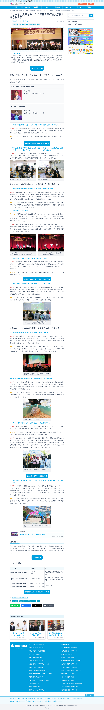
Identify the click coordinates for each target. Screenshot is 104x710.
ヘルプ (60, 701)
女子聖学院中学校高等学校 (69, 664)
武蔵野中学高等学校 (34, 687)
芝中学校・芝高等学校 (35, 657)
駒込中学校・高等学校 (35, 654)
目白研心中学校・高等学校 (36, 690)
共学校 (20, 24)
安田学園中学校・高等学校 (69, 690)
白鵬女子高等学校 (34, 683)
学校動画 (89, 7)
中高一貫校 (14, 24)
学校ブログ (78, 7)
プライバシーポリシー (37, 701)
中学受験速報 (66, 699)
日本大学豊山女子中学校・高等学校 (39, 680)
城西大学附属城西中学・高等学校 (71, 661)
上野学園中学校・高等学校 (36, 648)
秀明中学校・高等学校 (67, 657)
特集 (47, 7)
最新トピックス (58, 699)
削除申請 (55, 701)
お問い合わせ (48, 701)
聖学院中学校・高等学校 (36, 667)
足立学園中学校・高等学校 (36, 644)
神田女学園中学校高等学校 (69, 648)
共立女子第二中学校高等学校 (37, 651)
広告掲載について (20, 701)
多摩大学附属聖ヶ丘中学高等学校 (71, 670)
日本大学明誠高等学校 (67, 680)
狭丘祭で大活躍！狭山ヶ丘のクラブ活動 (36, 279)
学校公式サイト (36, 68)
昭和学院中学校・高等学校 (36, 661)
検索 (91, 15)
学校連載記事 (36, 7)
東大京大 (57, 7)
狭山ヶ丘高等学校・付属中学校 (20, 21)
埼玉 (25, 24)
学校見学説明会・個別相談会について (36, 592)
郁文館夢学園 (65, 644)
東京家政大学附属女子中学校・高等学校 (40, 674)
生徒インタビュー (32, 24)
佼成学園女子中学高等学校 (69, 651)
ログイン (91, 3)
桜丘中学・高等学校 (67, 654)
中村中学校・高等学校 (67, 674)
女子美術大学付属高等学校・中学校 (39, 664)
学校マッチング (82, 3)
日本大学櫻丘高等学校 (67, 677)
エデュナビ (68, 7)
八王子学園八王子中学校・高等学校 (71, 683)
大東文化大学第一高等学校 (69, 667)
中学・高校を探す (25, 7)
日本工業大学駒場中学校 (36, 677)
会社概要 (12, 701)
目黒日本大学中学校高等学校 (69, 687)
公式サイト (36, 558)
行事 (39, 24)
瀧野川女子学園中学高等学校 (37, 670)
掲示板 (15, 7)
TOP (11, 699)
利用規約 (28, 701)
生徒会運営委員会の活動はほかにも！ (36, 143)
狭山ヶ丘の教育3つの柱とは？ (36, 476)
